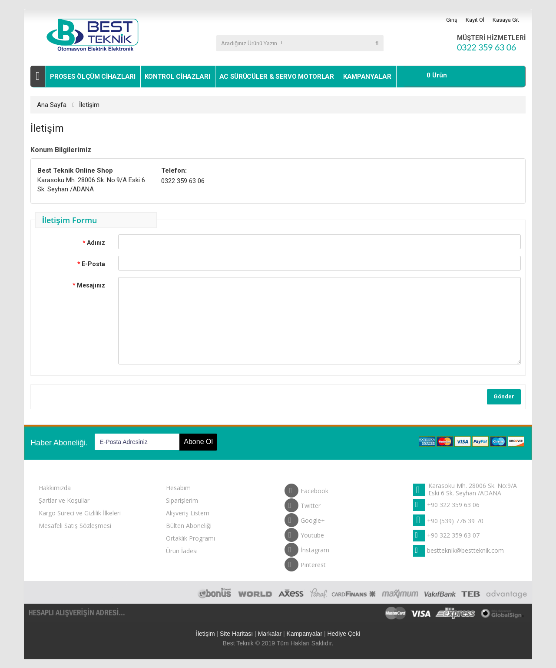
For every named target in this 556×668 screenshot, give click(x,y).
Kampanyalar (367, 76)
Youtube (304, 533)
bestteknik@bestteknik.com (465, 550)
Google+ (305, 518)
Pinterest (305, 563)
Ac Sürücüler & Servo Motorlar (276, 76)
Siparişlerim (182, 500)
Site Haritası (236, 633)
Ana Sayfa (51, 105)
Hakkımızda (55, 488)
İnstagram (307, 548)
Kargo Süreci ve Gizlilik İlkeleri (80, 513)
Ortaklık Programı (190, 538)
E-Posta (93, 264)
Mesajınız (91, 285)
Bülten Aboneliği (189, 525)
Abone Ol (198, 441)
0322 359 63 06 (486, 47)
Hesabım (178, 488)
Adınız (96, 242)
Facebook (306, 489)
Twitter (303, 503)
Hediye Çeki (343, 633)
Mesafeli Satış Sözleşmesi (75, 525)
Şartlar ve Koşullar (64, 500)
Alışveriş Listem (187, 513)
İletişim (89, 105)
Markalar (269, 633)
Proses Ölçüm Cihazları (92, 76)
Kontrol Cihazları (177, 76)
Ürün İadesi (182, 551)
